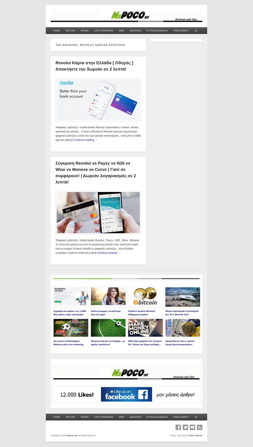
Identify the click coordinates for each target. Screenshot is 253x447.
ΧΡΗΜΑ (85, 30)
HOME (56, 30)
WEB (121, 30)
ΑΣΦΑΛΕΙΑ (135, 30)
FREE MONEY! (181, 30)
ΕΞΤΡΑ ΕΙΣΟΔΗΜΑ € (157, 30)
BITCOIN (70, 30)
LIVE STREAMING (103, 30)
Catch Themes (195, 435)
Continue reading (85, 140)
